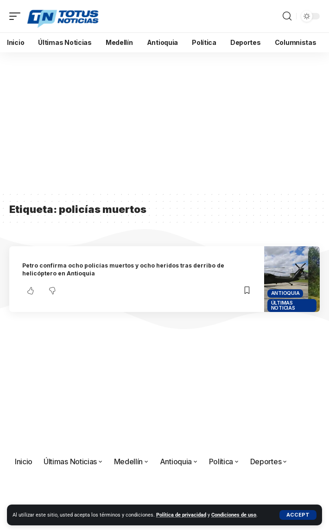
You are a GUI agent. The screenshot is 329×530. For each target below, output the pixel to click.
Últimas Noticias (283, 305)
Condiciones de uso (233, 515)
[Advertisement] (164, 122)
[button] (297, 515)
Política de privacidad (181, 515)
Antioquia (285, 293)
